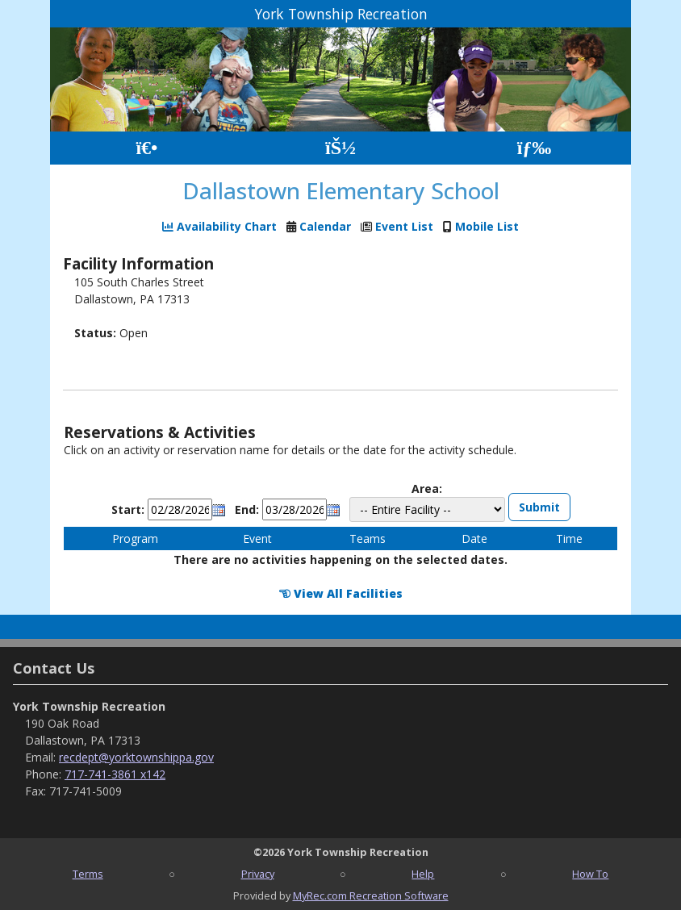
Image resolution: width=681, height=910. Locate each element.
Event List (404, 226)
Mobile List (487, 226)
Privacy (257, 873)
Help (423, 873)
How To (590, 873)
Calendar (325, 226)
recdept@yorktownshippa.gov (136, 757)
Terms (88, 873)
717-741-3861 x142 (115, 774)
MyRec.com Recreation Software (371, 895)
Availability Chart (219, 226)
